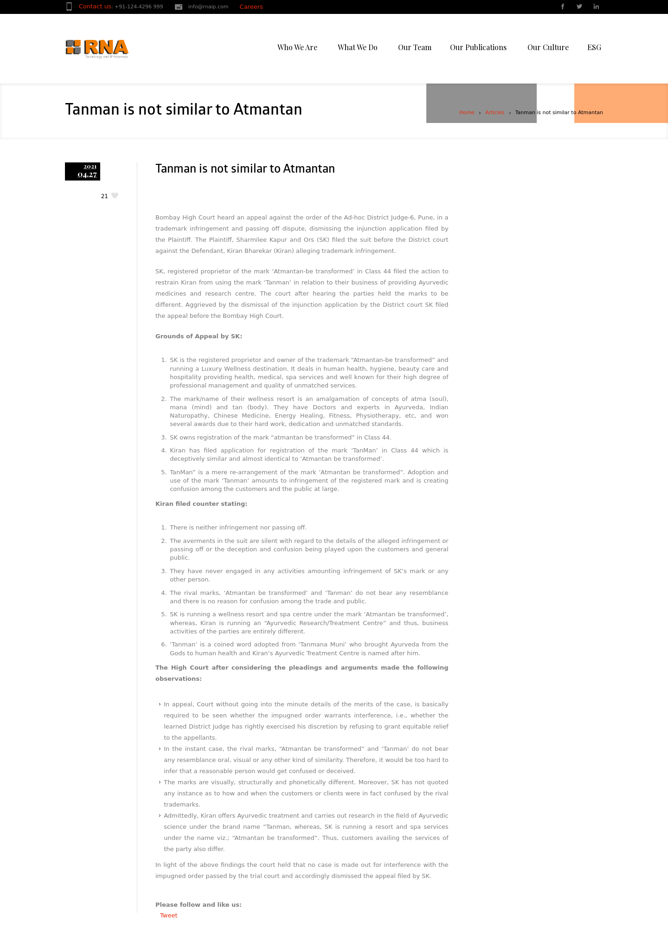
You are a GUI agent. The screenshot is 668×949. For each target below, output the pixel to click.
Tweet (169, 915)
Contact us (95, 6)
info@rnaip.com (208, 7)
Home (466, 113)
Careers (251, 6)
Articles (494, 113)
